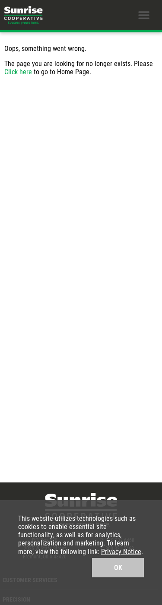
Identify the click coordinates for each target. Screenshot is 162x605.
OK (118, 567)
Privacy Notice (121, 551)
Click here (18, 71)
